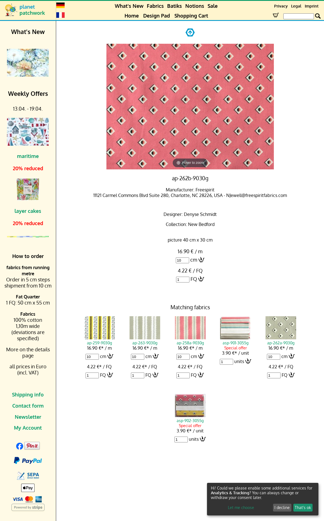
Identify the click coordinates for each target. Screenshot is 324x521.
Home (132, 16)
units (239, 361)
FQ (194, 279)
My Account (28, 428)
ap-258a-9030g (190, 340)
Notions (194, 6)
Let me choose (241, 507)
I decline (282, 507)
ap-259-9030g (99, 340)
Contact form (28, 406)
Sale (213, 6)
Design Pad (156, 16)
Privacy (281, 6)
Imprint (311, 6)
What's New (129, 6)
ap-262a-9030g (280, 340)
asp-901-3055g (235, 340)
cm (193, 260)
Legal (296, 6)
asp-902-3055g (190, 418)
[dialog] (262, 499)
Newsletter (28, 417)
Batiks (174, 6)
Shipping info (28, 394)
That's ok (303, 507)
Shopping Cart (191, 16)
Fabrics (155, 6)
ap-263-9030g (145, 340)
